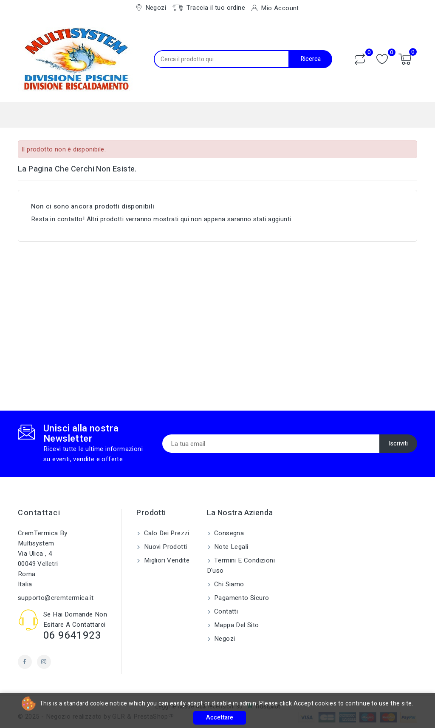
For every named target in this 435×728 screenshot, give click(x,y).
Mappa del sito (235, 625)
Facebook (25, 662)
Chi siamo (228, 584)
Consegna (228, 533)
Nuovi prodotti (164, 546)
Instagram (44, 662)
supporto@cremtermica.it (55, 597)
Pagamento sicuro (240, 597)
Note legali (230, 546)
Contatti (225, 611)
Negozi (223, 638)
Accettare (219, 717)
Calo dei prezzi (165, 533)
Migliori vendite (165, 560)
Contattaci (39, 513)
